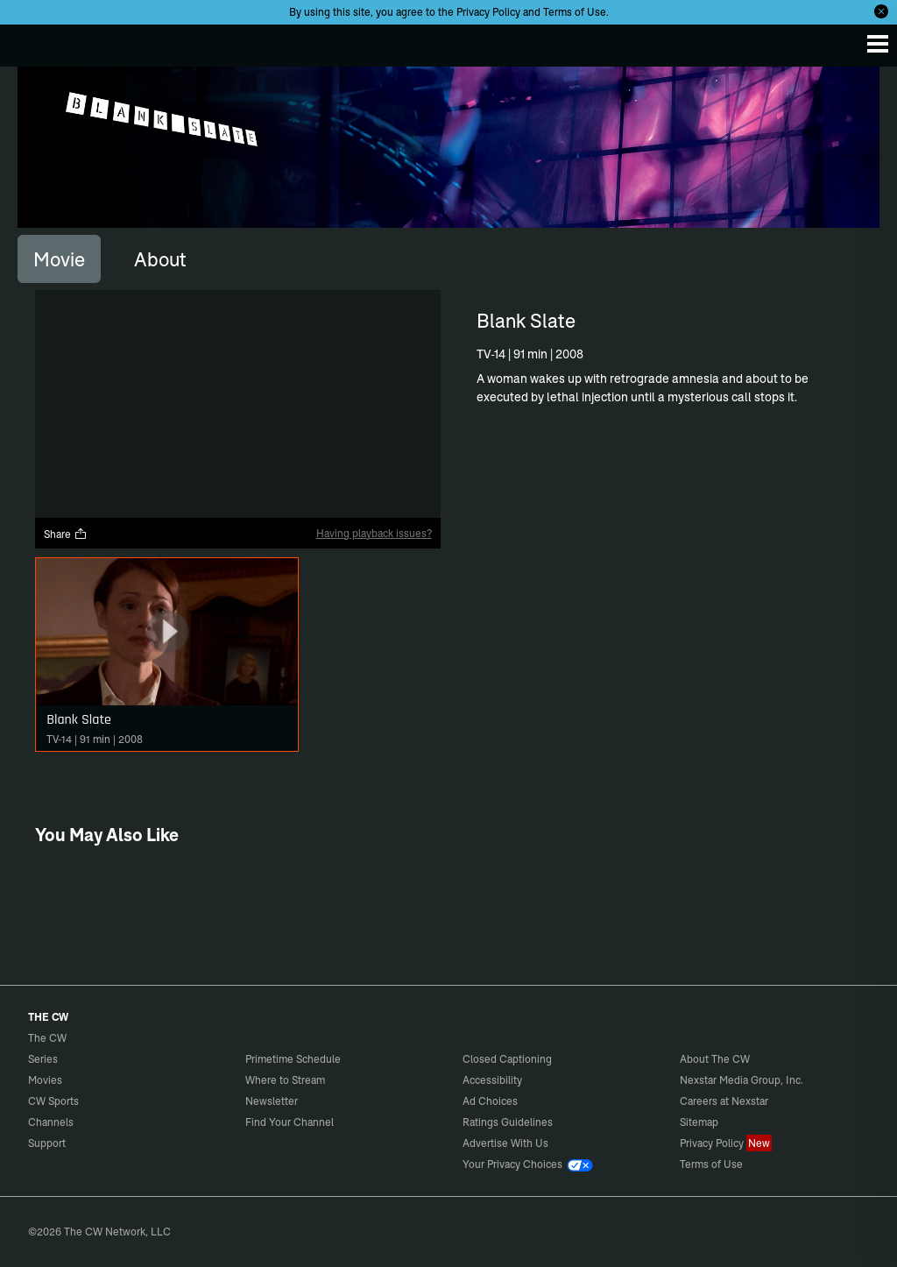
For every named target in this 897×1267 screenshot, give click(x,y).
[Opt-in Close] (881, 11)
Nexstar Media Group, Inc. (741, 1080)
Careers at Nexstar (724, 1101)
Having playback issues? (374, 533)
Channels (51, 1122)
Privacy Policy (488, 11)
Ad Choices (490, 1101)
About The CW (715, 1058)
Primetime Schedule (293, 1058)
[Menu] (877, 43)
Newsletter (271, 1101)
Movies (45, 1080)
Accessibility (492, 1080)
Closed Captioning (507, 1058)
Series (43, 1058)
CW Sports (53, 1101)
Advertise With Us (505, 1143)
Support (47, 1143)
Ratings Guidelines (508, 1122)
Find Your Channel (289, 1122)
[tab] (59, 258)
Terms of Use (574, 11)
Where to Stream (285, 1080)
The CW (31, 41)
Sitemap (699, 1122)
